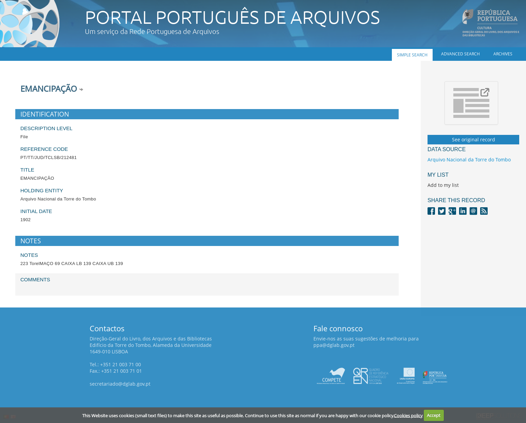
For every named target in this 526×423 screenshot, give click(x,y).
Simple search (412, 55)
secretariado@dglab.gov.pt (120, 384)
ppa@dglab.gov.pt (334, 345)
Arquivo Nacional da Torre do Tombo (469, 159)
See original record (473, 139)
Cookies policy (408, 415)
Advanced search (460, 54)
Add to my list (443, 185)
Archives (502, 54)
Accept (433, 415)
